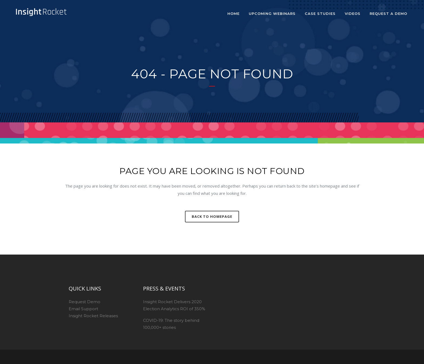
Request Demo (84, 301)
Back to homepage (212, 216)
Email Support (83, 308)
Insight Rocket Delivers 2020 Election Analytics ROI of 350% (174, 305)
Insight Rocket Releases (93, 315)
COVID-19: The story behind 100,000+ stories (171, 324)
